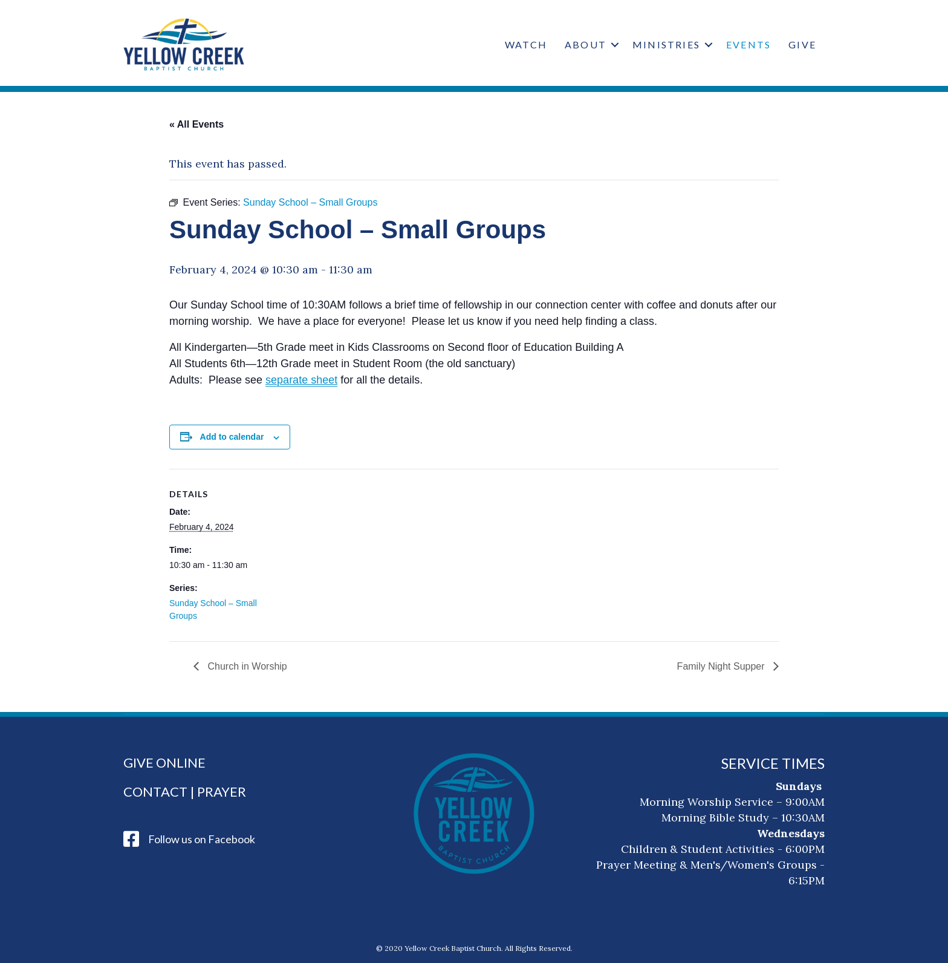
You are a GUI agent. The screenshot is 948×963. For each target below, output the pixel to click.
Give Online (164, 762)
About (585, 44)
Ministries (666, 44)
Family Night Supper (722, 666)
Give (802, 44)
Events (748, 44)
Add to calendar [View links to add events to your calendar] (232, 437)
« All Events (196, 124)
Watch (526, 44)
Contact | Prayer (184, 791)
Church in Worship (246, 666)
